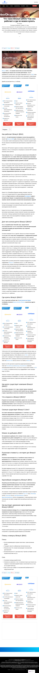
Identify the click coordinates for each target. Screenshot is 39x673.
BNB (13, 140)
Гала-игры (8, 498)
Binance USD (9, 363)
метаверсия (28, 197)
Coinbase (31, 97)
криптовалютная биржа (25, 302)
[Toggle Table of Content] (9, 131)
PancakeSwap (23, 369)
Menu (36, 2)
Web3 (32, 74)
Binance (7, 98)
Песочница (33, 496)
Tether (26, 358)
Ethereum (11, 264)
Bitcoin (28, 363)
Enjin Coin (25, 496)
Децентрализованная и (7, 500)
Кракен (19, 98)
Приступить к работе (8, 125)
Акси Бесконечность (19, 498)
